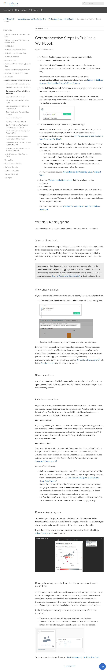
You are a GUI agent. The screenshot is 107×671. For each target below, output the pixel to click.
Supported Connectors (45, 461)
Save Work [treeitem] (9, 77)
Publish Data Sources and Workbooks (62, 19)
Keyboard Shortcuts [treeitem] (12, 171)
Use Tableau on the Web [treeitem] (13, 164)
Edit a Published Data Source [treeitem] (16, 121)
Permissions (46, 363)
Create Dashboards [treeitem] (12, 57)
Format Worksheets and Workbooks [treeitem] (17, 70)
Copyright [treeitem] (8, 178)
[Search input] (95, 3)
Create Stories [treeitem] (10, 60)
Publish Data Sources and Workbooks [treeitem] (18, 80)
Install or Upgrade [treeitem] (11, 167)
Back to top (69, 666)
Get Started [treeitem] (9, 46)
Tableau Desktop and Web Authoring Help (31, 19)
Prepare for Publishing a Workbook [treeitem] (18, 84)
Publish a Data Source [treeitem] (13, 118)
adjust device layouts (44, 533)
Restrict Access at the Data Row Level (83, 657)
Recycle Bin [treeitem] (9, 160)
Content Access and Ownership (65, 276)
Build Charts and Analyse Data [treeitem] (15, 53)
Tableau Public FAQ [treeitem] (11, 174)
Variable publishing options (60, 180)
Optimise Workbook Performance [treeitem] (16, 73)
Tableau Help (9, 19)
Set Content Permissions (88, 360)
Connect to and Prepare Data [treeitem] (15, 50)
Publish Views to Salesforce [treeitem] (15, 97)
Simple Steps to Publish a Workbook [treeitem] (18, 87)
